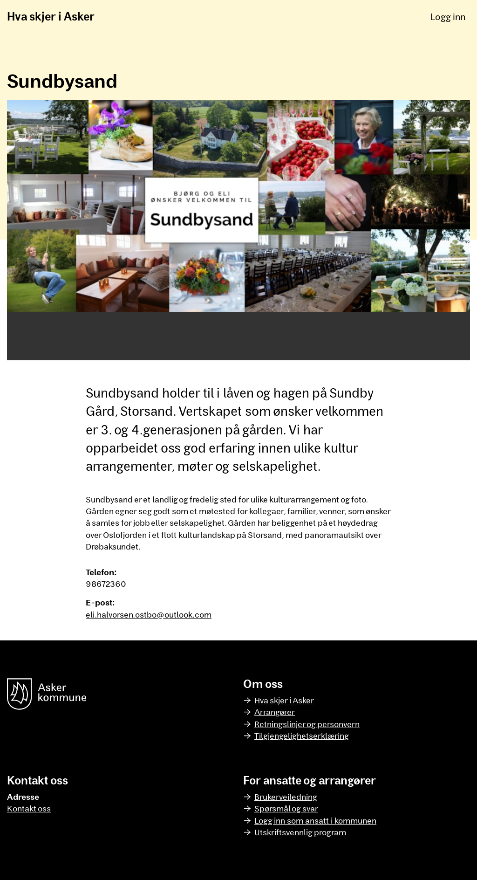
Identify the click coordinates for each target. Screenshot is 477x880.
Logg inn (447, 16)
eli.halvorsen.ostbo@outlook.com (148, 614)
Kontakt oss (29, 808)
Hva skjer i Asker (51, 16)
